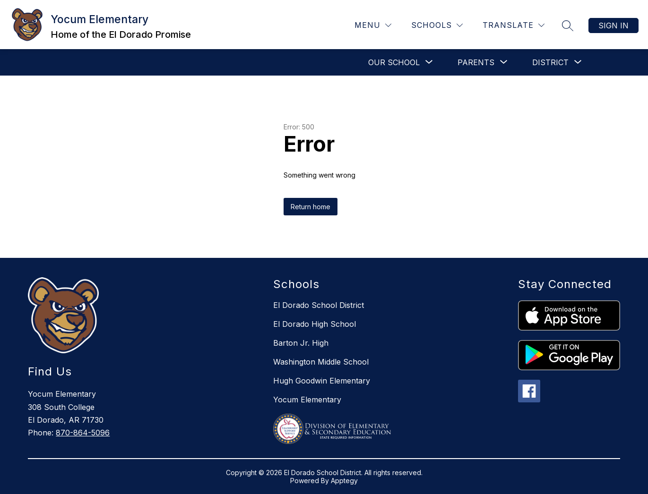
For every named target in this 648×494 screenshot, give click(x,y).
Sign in (613, 25)
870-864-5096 (83, 432)
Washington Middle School (321, 361)
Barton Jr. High (300, 343)
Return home (310, 207)
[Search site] (567, 25)
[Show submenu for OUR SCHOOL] (394, 62)
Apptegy (344, 481)
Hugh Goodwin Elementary (321, 380)
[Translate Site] (513, 25)
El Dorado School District (318, 305)
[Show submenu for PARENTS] (476, 62)
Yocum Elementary (307, 399)
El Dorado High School (314, 324)
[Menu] (373, 25)
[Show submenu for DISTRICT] (550, 62)
